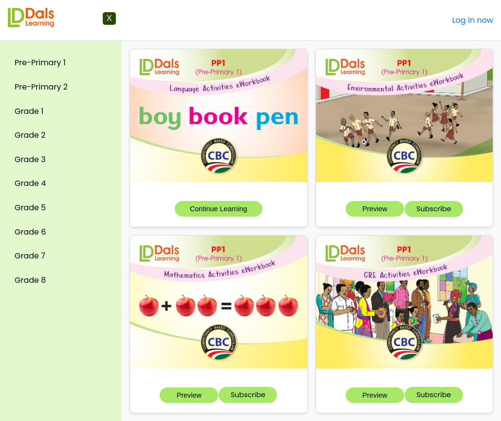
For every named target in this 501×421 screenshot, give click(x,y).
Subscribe (433, 209)
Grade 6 (30, 232)
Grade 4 (30, 183)
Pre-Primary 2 (41, 86)
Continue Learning (218, 209)
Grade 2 (30, 135)
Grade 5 (30, 207)
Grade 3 (30, 159)
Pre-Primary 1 (40, 62)
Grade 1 (29, 111)
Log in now (472, 20)
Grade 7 (30, 255)
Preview (374, 209)
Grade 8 (30, 280)
